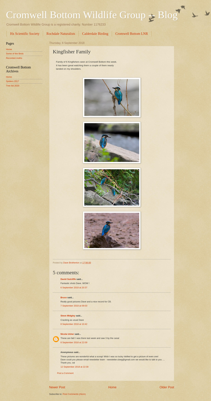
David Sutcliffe (68, 279)
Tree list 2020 (12, 85)
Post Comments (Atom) (74, 394)
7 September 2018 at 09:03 (74, 305)
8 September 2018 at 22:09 (74, 342)
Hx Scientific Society (24, 34)
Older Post (167, 387)
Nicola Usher (67, 334)
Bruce (64, 297)
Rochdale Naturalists (60, 34)
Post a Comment (65, 373)
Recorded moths (14, 58)
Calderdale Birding (95, 34)
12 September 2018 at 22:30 (74, 366)
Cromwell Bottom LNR (131, 34)
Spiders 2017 (12, 81)
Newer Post (57, 387)
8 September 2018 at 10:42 (74, 324)
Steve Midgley (68, 315)
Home (112, 387)
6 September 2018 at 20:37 (74, 287)
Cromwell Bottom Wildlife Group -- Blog (92, 14)
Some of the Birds (14, 53)
